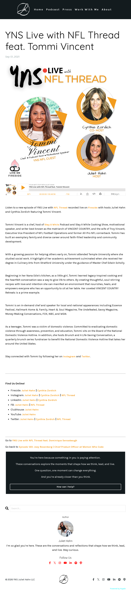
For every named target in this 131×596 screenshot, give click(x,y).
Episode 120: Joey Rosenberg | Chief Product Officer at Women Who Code (64, 446)
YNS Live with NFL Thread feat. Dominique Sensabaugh (47, 440)
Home (38, 9)
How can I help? (65, 487)
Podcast (53, 9)
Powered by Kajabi (118, 589)
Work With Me (87, 9)
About (107, 9)
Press (67, 9)
